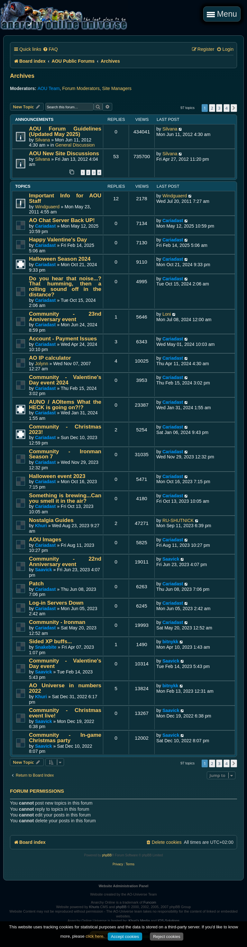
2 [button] (212, 108)
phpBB (107, 855)
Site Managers (117, 88)
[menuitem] (50, 49)
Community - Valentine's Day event (65, 663)
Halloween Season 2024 (59, 259)
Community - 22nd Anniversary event (65, 561)
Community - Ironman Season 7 (65, 454)
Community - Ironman (57, 622)
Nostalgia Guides (51, 520)
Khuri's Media (139, 921)
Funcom (149, 902)
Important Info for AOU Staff (65, 198)
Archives (22, 76)
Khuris (94, 907)
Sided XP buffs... (50, 641)
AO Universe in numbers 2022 (65, 688)
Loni (166, 314)
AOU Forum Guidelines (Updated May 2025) (65, 131)
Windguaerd (47, 206)
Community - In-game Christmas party (65, 738)
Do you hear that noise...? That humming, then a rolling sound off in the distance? (65, 286)
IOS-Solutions (168, 921)
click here (94, 936)
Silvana (42, 139)
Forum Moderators (80, 88)
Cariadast (45, 226)
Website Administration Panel (124, 886)
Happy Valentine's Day (58, 240)
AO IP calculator (50, 358)
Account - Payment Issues (63, 339)
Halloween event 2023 (57, 476)
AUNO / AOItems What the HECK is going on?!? (65, 404)
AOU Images (45, 540)
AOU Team (49, 88)
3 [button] (219, 108)
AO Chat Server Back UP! (62, 220)
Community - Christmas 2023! (65, 429)
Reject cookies (166, 936)
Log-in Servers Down (56, 603)
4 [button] (226, 108)
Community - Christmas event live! (65, 713)
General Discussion (75, 145)
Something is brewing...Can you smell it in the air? (65, 498)
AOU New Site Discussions (64, 153)
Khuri (41, 525)
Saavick (43, 569)
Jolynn (41, 363)
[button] (234, 108)
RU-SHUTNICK (178, 520)
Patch (36, 584)
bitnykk (170, 641)
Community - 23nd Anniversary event (65, 316)
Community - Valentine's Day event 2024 (65, 380)
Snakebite (46, 647)
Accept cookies (125, 936)
